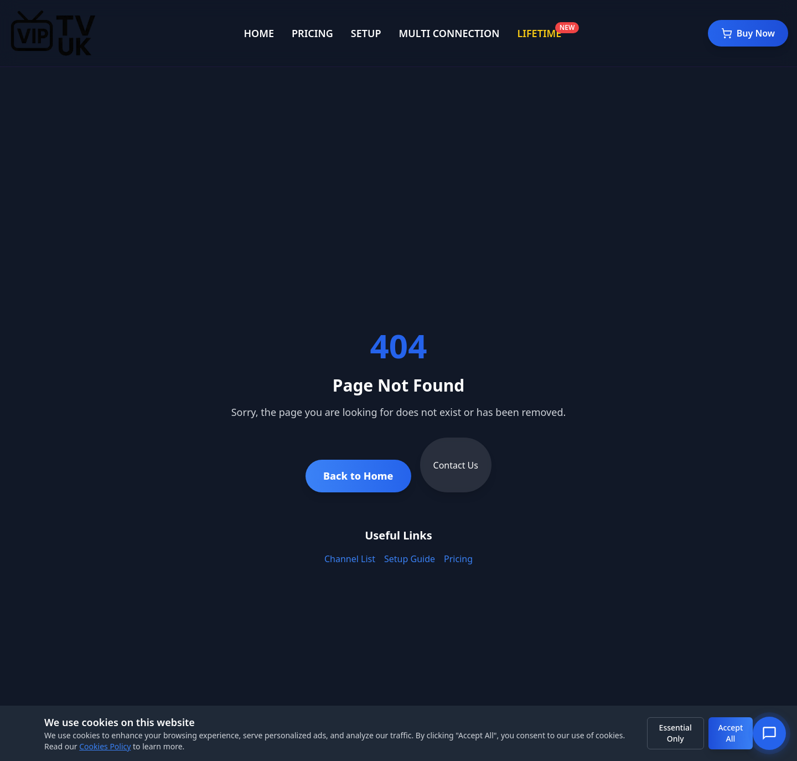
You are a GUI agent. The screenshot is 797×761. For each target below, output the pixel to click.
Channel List (349, 559)
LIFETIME (539, 33)
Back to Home (358, 475)
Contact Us (455, 465)
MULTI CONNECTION (449, 33)
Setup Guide (409, 559)
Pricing (458, 559)
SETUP (366, 33)
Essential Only (675, 733)
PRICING (312, 33)
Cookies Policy (105, 746)
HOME (259, 33)
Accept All (730, 733)
